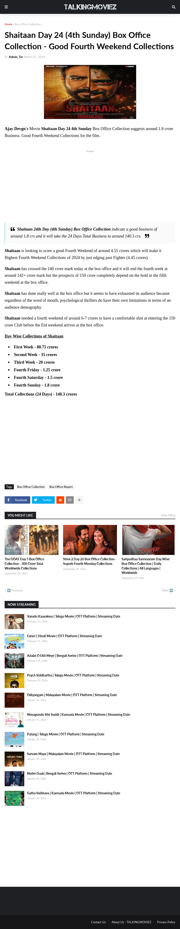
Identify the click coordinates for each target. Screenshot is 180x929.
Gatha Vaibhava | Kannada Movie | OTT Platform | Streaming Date (73, 793)
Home (8, 24)
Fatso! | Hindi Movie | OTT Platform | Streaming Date (64, 636)
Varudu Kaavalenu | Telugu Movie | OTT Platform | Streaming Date (73, 616)
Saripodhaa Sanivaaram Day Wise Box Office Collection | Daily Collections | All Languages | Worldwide (146, 566)
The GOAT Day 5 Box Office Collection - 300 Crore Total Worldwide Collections (24, 563)
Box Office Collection (28, 24)
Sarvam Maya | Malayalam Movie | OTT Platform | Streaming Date (73, 754)
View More (168, 515)
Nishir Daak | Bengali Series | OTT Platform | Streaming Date (69, 773)
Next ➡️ (167, 590)
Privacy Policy (166, 922)
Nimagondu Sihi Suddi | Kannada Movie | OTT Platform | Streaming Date (78, 714)
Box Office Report (61, 487)
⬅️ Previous (15, 590)
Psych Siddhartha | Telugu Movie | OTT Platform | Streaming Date (73, 675)
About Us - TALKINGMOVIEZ (131, 922)
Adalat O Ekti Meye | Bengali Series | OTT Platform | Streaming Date (74, 656)
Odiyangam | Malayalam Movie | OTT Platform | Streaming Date (72, 695)
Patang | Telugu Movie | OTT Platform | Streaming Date (65, 734)
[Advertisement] (90, 185)
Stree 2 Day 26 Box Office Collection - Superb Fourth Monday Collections (89, 561)
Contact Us (98, 922)
